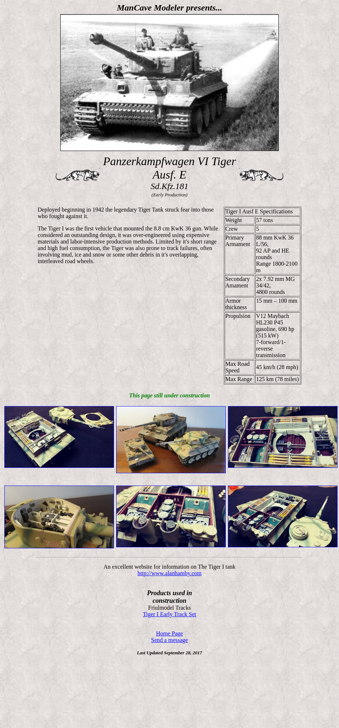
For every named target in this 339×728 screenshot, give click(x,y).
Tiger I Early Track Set (169, 614)
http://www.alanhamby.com (170, 573)
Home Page (169, 633)
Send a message (169, 640)
